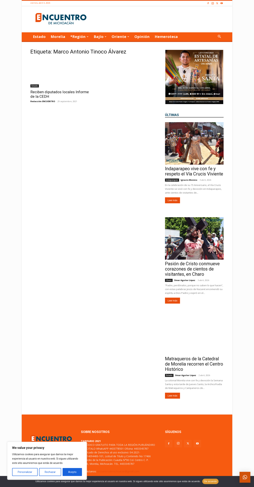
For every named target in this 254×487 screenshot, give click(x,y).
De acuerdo (210, 481)
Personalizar (25, 472)
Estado (39, 36)
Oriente (120, 36)
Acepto (72, 472)
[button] (219, 37)
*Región (79, 36)
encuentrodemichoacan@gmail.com (118, 471)
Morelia (58, 36)
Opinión (142, 36)
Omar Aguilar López (184, 280)
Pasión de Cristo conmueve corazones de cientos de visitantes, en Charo (192, 269)
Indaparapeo (172, 180)
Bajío (100, 36)
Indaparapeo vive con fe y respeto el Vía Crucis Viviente (194, 171)
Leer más (172, 200)
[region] (47, 461)
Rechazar (50, 472)
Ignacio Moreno (189, 180)
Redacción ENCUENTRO (42, 101)
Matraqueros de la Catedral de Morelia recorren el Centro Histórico (194, 364)
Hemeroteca (166, 36)
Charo (169, 280)
